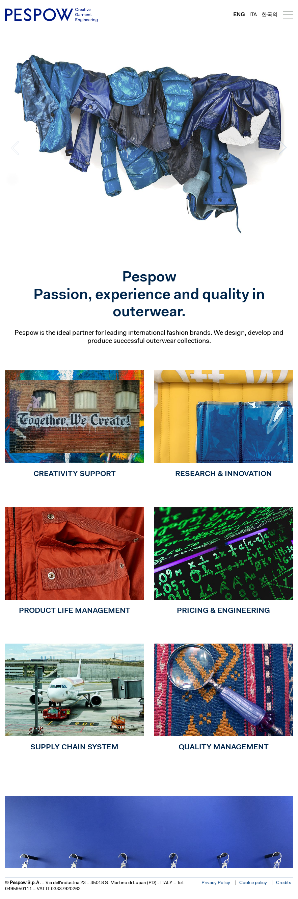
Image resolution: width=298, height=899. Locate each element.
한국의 (270, 15)
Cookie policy (253, 883)
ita (253, 15)
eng (239, 15)
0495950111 (18, 889)
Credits (283, 883)
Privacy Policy (215, 883)
